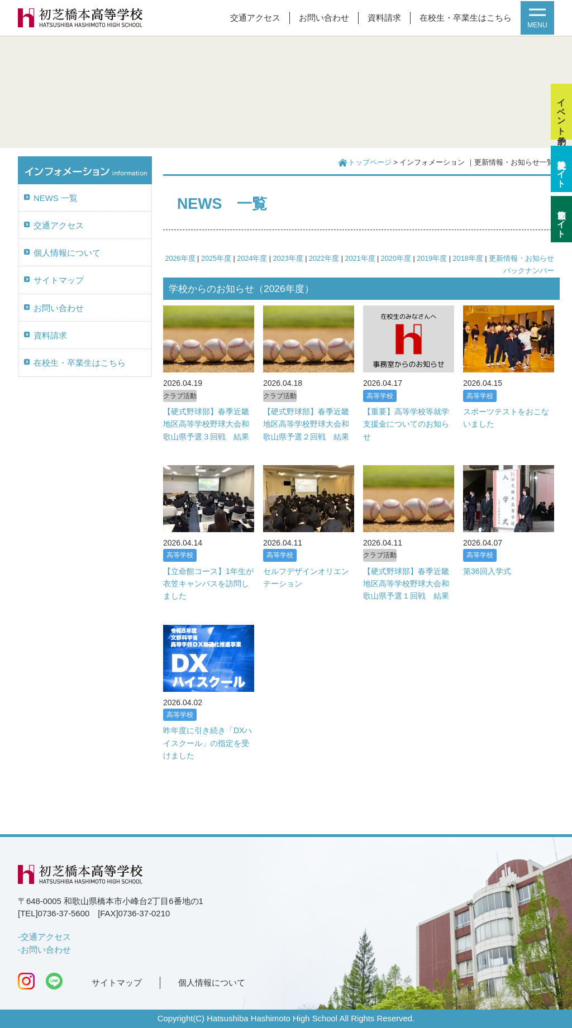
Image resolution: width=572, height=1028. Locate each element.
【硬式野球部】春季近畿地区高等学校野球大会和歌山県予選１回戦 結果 (406, 584)
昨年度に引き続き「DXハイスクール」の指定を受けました (207, 743)
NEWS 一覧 (56, 198)
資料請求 (384, 17)
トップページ (370, 162)
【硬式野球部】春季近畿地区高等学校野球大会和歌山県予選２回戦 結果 (306, 424)
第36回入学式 (487, 571)
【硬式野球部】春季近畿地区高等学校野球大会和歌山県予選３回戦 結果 (206, 424)
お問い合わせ (324, 17)
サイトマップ (59, 280)
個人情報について (67, 252)
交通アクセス (255, 17)
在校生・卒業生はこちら (466, 17)
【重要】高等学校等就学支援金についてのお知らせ (406, 424)
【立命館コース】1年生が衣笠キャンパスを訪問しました (208, 584)
